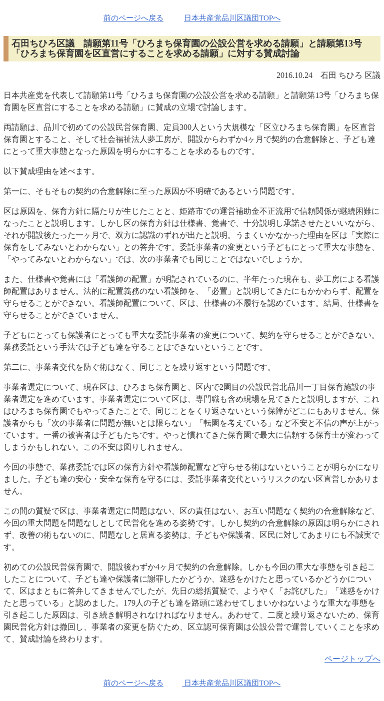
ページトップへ (352, 659)
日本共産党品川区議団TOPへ (232, 18)
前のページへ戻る (134, 18)
